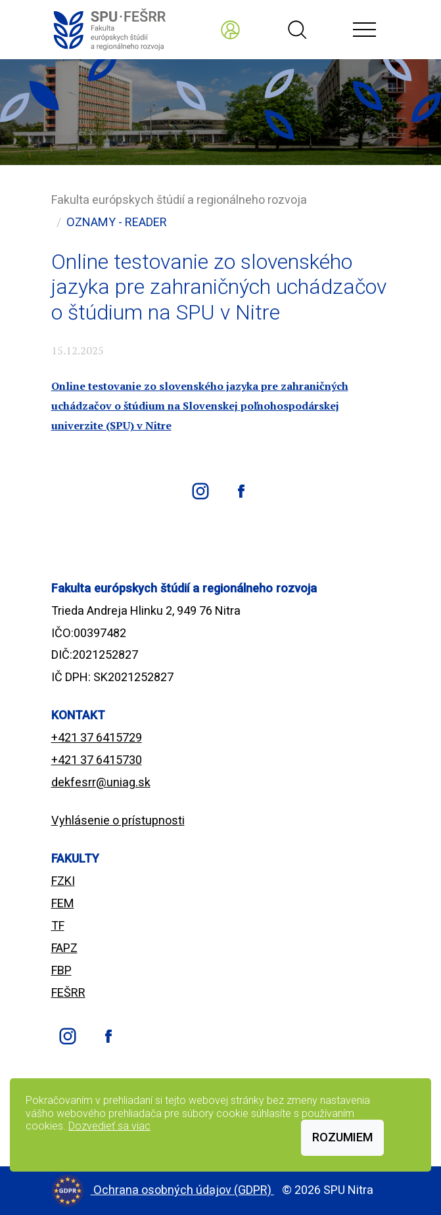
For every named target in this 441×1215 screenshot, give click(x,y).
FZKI (63, 881)
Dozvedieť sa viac (109, 1126)
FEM (62, 903)
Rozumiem (342, 1137)
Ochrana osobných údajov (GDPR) (183, 1190)
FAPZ (64, 948)
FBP (61, 970)
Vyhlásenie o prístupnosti (118, 820)
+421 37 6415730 (96, 760)
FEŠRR (68, 992)
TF (57, 925)
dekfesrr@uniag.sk (101, 782)
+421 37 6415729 (96, 737)
